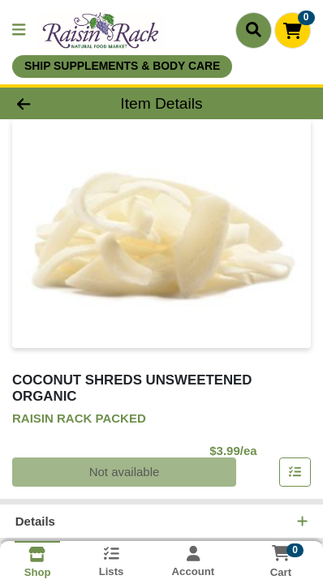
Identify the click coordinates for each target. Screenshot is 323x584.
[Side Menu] (18, 30)
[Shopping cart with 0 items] (292, 30)
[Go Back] (49, 103)
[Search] (253, 30)
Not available (124, 472)
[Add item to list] (295, 472)
